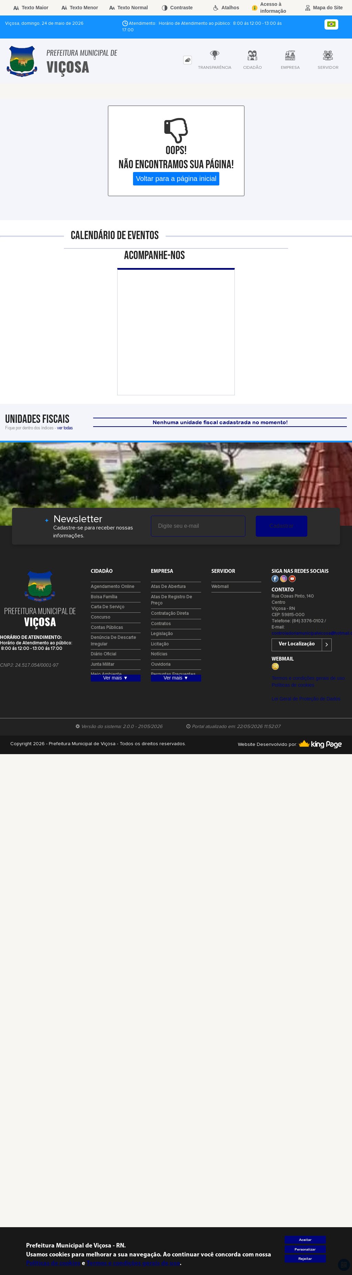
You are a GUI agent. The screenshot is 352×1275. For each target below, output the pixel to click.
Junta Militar (102, 664)
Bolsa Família (104, 597)
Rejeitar (305, 1259)
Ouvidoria (160, 664)
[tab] (187, 60)
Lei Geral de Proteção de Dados (306, 698)
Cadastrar (282, 526)
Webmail (220, 587)
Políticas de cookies (293, 685)
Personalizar (305, 1249)
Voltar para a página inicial (176, 178)
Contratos (161, 624)
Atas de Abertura (168, 587)
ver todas (65, 427)
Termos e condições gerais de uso (308, 678)
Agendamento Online (112, 587)
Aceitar (305, 1240)
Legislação (162, 634)
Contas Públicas (107, 627)
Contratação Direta (170, 613)
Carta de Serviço (107, 607)
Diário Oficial (103, 654)
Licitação (160, 644)
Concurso (100, 617)
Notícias (159, 654)
